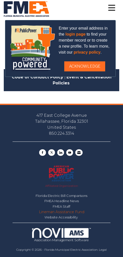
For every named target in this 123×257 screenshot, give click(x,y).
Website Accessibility (61, 217)
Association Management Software (61, 235)
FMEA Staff (61, 206)
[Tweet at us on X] (51, 152)
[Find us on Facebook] (42, 152)
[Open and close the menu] (83, 8)
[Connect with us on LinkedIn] (60, 152)
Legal (103, 249)
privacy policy (87, 52)
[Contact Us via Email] (79, 152)
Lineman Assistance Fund (61, 212)
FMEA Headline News (61, 201)
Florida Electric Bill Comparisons (61, 196)
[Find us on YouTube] (69, 152)
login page (76, 34)
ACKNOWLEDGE (84, 66)
